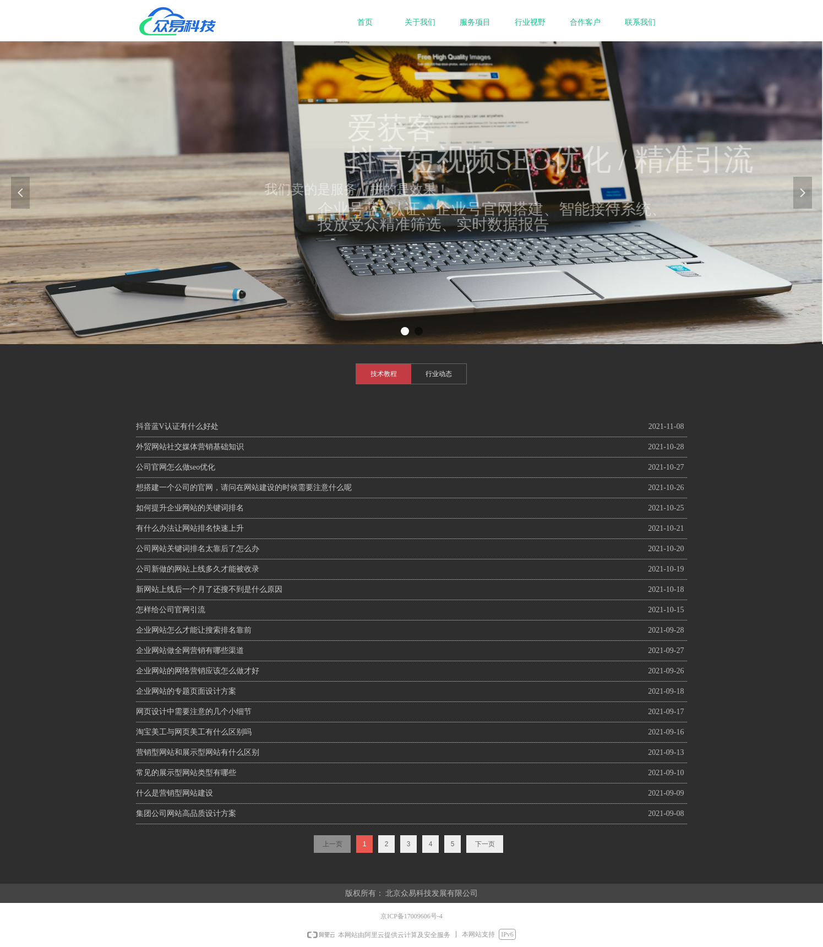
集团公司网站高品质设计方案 (186, 813)
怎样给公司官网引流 (170, 610)
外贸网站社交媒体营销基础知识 (190, 447)
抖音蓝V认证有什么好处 (177, 426)
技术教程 (383, 374)
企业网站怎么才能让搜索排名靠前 (194, 630)
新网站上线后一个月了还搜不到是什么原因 (209, 589)
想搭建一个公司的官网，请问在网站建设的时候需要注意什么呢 (244, 487)
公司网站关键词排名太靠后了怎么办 (197, 549)
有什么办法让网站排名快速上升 (190, 528)
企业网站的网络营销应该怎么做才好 (197, 671)
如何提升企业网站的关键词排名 (190, 508)
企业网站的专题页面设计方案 (186, 691)
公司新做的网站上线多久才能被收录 (197, 569)
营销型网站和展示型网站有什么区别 (197, 752)
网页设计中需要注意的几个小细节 (194, 711)
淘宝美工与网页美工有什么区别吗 (194, 732)
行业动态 (439, 374)
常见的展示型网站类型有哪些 (186, 773)
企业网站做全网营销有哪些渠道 (190, 650)
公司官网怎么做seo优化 (176, 467)
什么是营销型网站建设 (174, 793)
